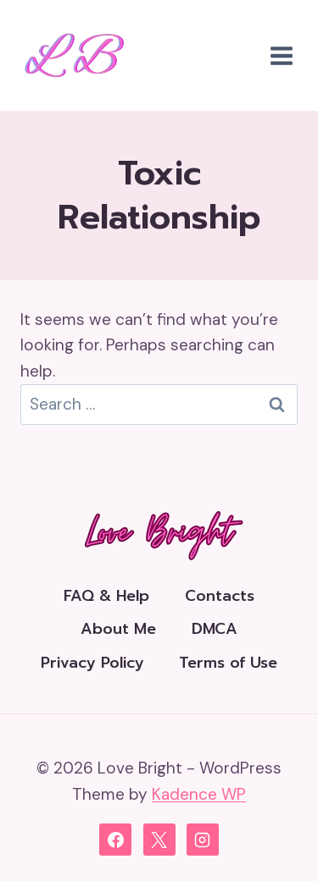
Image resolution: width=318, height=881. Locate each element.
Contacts (219, 596)
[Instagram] (203, 839)
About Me (118, 629)
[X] (159, 839)
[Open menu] (281, 55)
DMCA (214, 629)
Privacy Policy (92, 663)
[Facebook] (115, 839)
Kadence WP (199, 794)
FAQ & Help (106, 596)
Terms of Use (228, 663)
